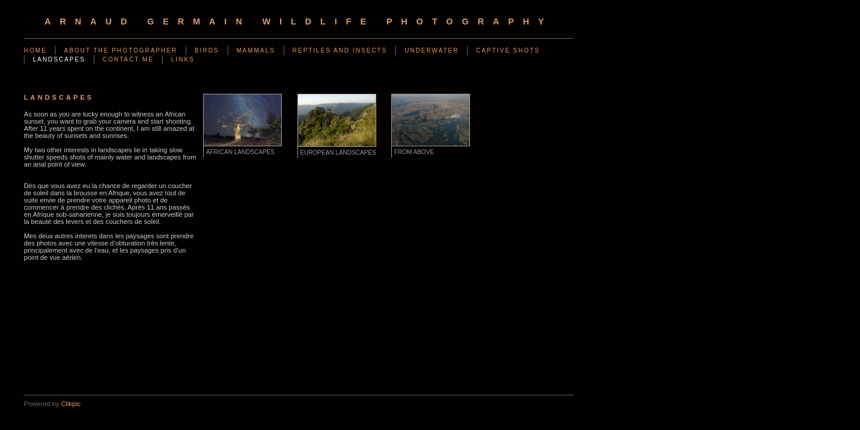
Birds (207, 50)
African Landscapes (240, 152)
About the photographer (120, 50)
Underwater (431, 50)
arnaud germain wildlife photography (298, 21)
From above (414, 152)
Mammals (255, 50)
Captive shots (508, 50)
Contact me (128, 59)
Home (35, 50)
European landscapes (338, 152)
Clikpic (71, 403)
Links (182, 59)
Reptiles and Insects (340, 50)
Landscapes (59, 59)
